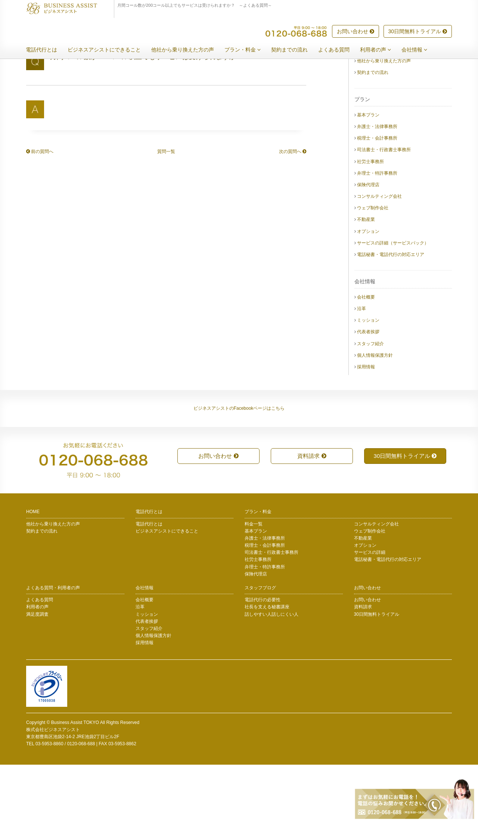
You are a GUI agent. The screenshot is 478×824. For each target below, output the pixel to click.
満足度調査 (37, 673)
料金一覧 (254, 583)
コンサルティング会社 (379, 255)
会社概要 (366, 356)
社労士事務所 (370, 221)
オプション (368, 290)
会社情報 (420, 50)
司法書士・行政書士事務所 (384, 209)
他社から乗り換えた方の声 (188, 50)
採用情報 (366, 426)
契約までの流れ (295, 50)
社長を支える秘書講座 (267, 666)
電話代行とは (47, 50)
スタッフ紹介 (370, 403)
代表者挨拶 (368, 391)
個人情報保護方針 (375, 414)
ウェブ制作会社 (372, 267)
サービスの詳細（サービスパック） (393, 302)
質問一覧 (166, 210)
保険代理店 (368, 244)
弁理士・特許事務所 (377, 232)
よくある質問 (339, 50)
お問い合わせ (355, 32)
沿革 (361, 368)
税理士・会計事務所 (377, 197)
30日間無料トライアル (417, 32)
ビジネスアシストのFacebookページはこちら (239, 467)
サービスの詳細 (369, 611)
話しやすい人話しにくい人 (271, 673)
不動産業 (366, 278)
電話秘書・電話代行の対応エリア (390, 313)
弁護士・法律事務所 (377, 185)
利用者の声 (381, 50)
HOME (33, 571)
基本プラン (368, 174)
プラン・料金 (248, 50)
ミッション (368, 379)
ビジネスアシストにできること (109, 50)
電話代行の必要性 (262, 659)
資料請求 (311, 515)
